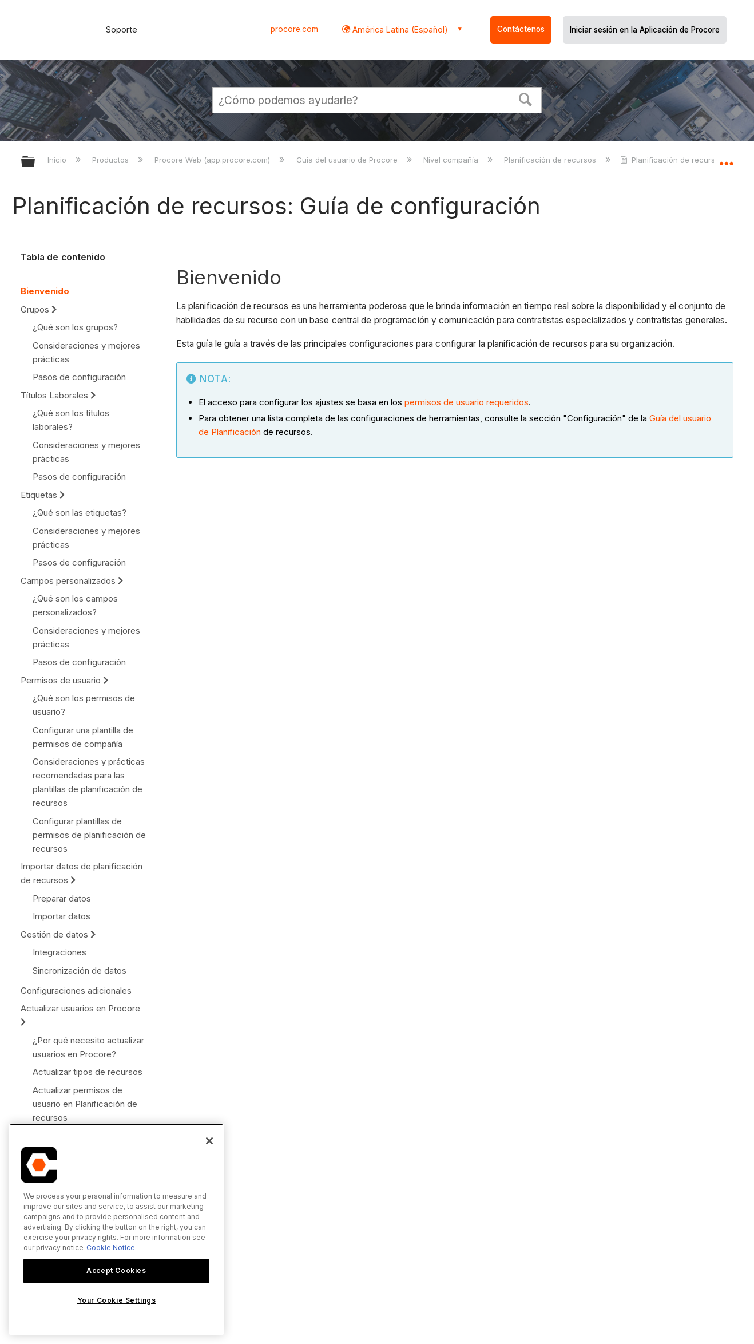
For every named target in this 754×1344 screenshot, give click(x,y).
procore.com (294, 29)
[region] (116, 1229)
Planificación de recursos (551, 159)
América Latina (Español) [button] (399, 29)
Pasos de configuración (79, 376)
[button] (526, 98)
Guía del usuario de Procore (348, 159)
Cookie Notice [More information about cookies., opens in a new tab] (110, 1247)
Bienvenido (45, 291)
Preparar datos (62, 898)
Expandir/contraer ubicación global (726, 158)
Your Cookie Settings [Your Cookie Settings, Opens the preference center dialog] (116, 1300)
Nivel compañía (452, 159)
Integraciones (59, 952)
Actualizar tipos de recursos (87, 1071)
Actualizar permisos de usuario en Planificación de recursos (85, 1104)
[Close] (209, 1140)
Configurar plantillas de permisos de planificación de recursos (89, 835)
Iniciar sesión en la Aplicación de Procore (645, 29)
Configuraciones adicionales (76, 990)
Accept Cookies (116, 1270)
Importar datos (61, 916)
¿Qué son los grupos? (75, 327)
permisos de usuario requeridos (466, 402)
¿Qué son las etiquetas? (79, 512)
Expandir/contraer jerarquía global (35, 162)
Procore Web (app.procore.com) (213, 159)
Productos (111, 159)
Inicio (58, 159)
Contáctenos (521, 29)
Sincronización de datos (79, 970)
